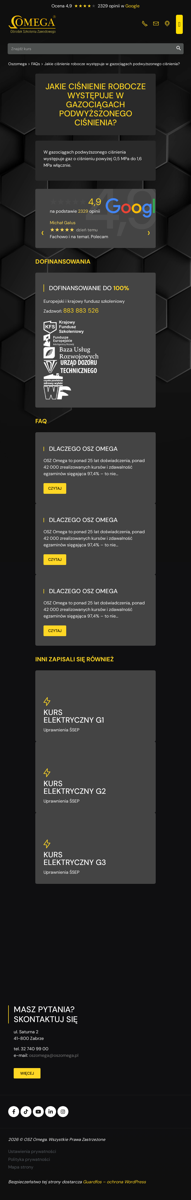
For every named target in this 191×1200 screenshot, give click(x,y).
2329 (83, 211)
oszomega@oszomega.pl (54, 1055)
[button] (179, 24)
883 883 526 (81, 311)
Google (132, 6)
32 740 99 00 (34, 1049)
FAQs (35, 63)
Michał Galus (63, 223)
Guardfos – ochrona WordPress (114, 1182)
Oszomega (17, 63)
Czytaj (55, 488)
